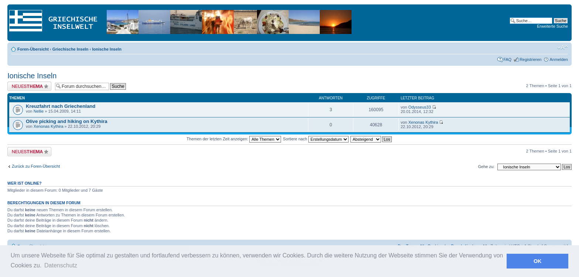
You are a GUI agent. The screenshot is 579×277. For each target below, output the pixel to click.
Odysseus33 (419, 107)
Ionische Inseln (106, 49)
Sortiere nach (315, 139)
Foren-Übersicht (33, 49)
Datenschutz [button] (60, 265)
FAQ (507, 59)
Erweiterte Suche (552, 26)
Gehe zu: (486, 166)
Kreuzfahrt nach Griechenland (60, 106)
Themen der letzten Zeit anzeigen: (233, 139)
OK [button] (538, 261)
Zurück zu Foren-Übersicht (36, 166)
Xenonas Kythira (49, 126)
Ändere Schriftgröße (562, 47)
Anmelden (558, 59)
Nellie (39, 111)
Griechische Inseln (70, 49)
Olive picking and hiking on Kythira (66, 121)
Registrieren (530, 59)
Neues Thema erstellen (29, 86)
